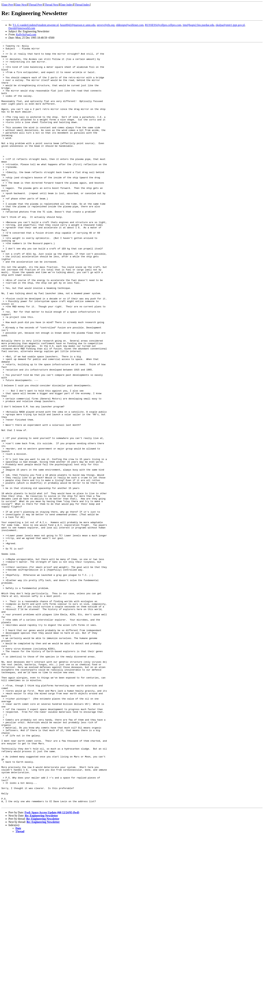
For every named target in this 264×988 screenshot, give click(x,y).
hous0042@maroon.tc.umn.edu (77, 25)
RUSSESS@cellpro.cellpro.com (163, 25)
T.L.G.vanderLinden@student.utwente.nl (36, 25)
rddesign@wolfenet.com (129, 25)
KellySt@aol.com (26, 34)
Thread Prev (35, 4)
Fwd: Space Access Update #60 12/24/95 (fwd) (52, 964)
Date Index (66, 4)
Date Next (21, 4)
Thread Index (82, 4)
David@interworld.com (21, 28)
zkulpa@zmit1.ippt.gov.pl (230, 25)
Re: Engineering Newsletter (41, 967)
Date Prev (8, 4)
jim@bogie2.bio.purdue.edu (198, 25)
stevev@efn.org (105, 25)
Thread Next (51, 4)
